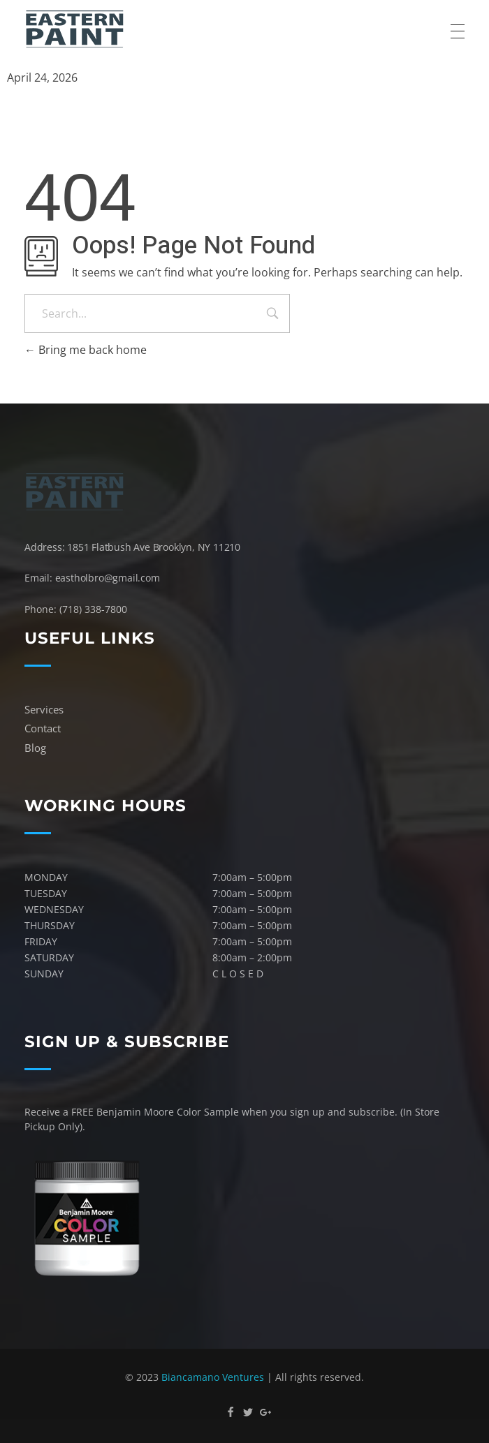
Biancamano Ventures (212, 1377)
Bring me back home (85, 349)
